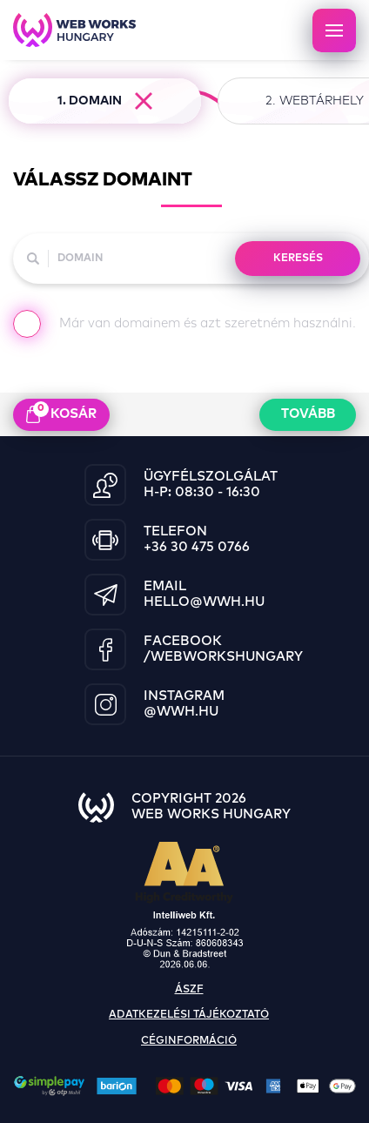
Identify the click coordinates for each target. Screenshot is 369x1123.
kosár (61, 412)
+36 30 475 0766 (197, 547)
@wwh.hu (181, 711)
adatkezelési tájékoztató (189, 1015)
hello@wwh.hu (204, 602)
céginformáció (189, 1041)
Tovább (308, 413)
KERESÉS (298, 258)
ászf (189, 990)
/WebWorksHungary (223, 656)
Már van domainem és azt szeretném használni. (184, 327)
